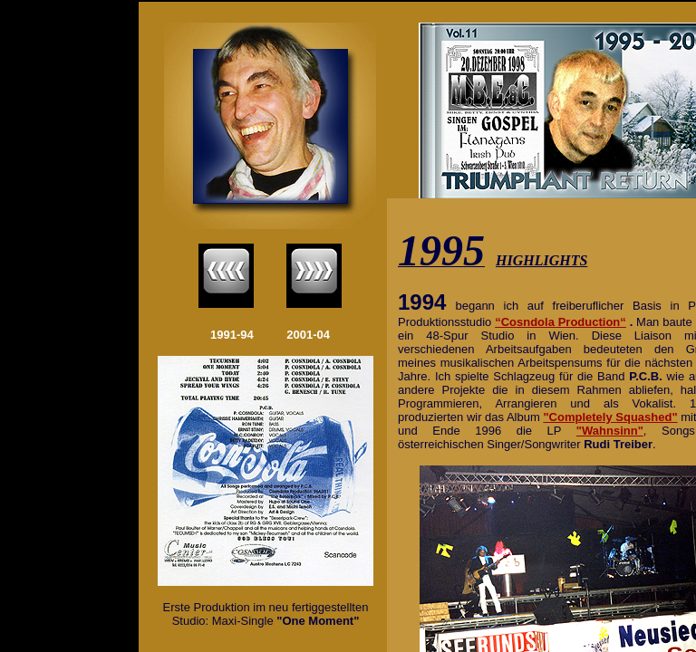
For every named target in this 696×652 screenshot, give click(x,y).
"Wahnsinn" (609, 430)
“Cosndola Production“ (560, 322)
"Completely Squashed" (610, 417)
